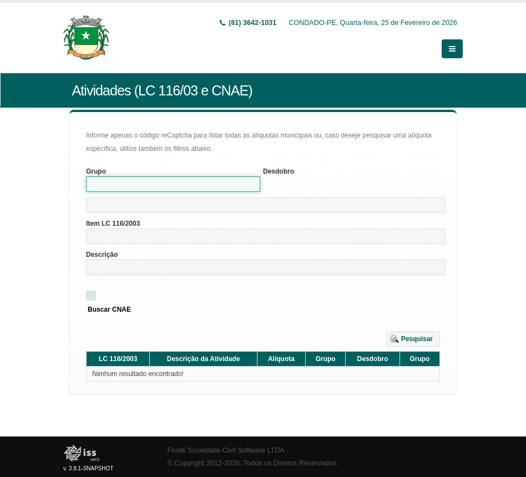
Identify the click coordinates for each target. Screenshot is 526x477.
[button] (413, 339)
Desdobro (278, 171)
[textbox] (266, 205)
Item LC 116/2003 (113, 223)
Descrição (102, 254)
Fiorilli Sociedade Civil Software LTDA (226, 450)
